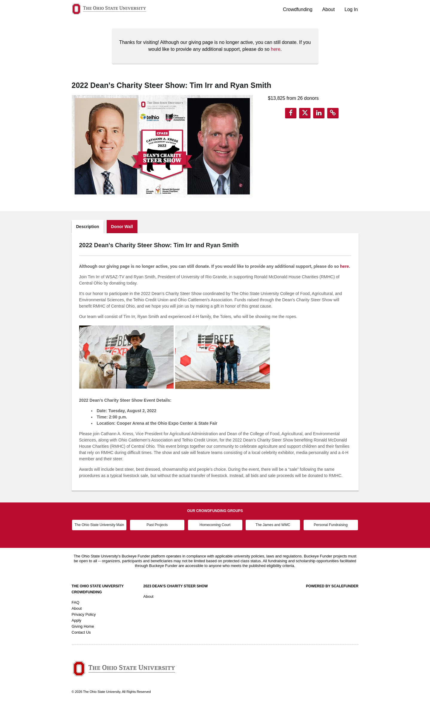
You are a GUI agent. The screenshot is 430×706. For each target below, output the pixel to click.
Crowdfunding (298, 9)
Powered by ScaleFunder (332, 586)
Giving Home (83, 626)
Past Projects (157, 525)
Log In (351, 9)
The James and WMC (272, 525)
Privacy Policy (84, 614)
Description (87, 226)
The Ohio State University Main (99, 525)
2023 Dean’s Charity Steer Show (175, 586)
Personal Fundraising (331, 525)
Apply (77, 620)
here (275, 49)
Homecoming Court (215, 525)
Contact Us (81, 632)
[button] (290, 113)
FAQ (75, 602)
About (328, 9)
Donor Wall (122, 226)
